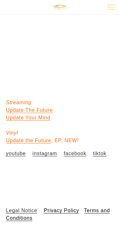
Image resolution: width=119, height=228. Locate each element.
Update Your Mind (28, 117)
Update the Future (28, 140)
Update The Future (29, 110)
